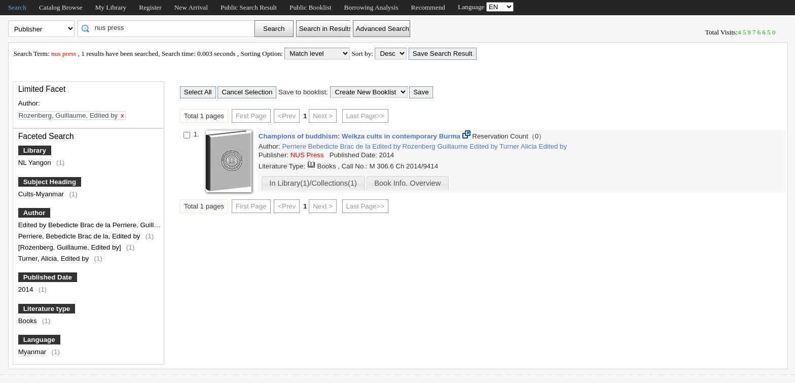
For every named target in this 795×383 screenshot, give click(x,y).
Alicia (530, 146)
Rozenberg (420, 146)
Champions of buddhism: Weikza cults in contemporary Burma (360, 136)
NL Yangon (35, 162)
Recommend (428, 7)
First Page (251, 116)
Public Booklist (311, 7)
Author (34, 213)
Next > (323, 116)
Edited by (387, 146)
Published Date (47, 277)
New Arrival (191, 7)
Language (39, 339)
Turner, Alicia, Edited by (54, 258)
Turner (510, 146)
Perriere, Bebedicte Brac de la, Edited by (80, 236)
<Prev (287, 116)
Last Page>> (365, 116)
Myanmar (33, 352)
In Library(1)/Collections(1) (313, 183)
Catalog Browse (61, 7)
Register (150, 7)
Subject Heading (49, 182)
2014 (26, 289)
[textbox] (169, 28)
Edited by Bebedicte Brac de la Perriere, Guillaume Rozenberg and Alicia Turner (139, 225)
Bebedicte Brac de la (340, 146)
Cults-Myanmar (42, 194)
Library (34, 150)
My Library (110, 7)
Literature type (46, 308)
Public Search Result (249, 7)
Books (28, 321)
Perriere (295, 146)
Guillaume (453, 146)
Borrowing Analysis (371, 7)
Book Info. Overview (407, 183)
